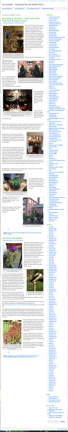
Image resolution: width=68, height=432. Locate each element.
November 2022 (52, 240)
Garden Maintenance (20, 355)
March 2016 (51, 313)
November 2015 (52, 319)
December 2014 (52, 331)
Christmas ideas (11, 232)
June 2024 (51, 233)
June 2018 (51, 284)
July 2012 (51, 370)
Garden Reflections (53, 100)
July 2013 (51, 360)
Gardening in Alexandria (54, 107)
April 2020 (51, 262)
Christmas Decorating (29, 232)
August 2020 (52, 255)
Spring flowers (52, 179)
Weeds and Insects (53, 215)
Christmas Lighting (7, 233)
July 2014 (51, 340)
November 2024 (52, 230)
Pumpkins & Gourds (53, 163)
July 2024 (51, 232)
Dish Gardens (52, 52)
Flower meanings (53, 81)
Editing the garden (53, 69)
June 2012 (51, 372)
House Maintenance (53, 133)
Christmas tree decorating (55, 39)
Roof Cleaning (52, 168)
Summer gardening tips (54, 189)
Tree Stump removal (53, 201)
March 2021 (51, 247)
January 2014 (52, 350)
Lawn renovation (35, 355)
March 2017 (51, 298)
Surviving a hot (52, 194)
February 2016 (52, 314)
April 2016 (51, 311)
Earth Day (51, 62)
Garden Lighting (52, 95)
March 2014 (51, 347)
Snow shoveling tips (53, 177)
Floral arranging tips (55, 90)
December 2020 (52, 252)
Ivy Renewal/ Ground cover (55, 140)
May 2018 (51, 286)
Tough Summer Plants (54, 199)
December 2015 (52, 318)
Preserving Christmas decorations (57, 160)
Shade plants (52, 174)
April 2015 (51, 328)
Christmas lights (53, 35)
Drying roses (52, 61)
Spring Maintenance (53, 182)
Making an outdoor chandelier (56, 145)
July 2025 (51, 227)
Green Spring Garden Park (55, 121)
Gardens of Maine (53, 116)
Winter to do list (53, 219)
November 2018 (52, 279)
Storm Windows (52, 187)
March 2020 (51, 264)
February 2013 (52, 365)
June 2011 (51, 389)
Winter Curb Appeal (53, 217)
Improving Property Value (55, 136)
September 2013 (53, 357)
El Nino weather (52, 71)
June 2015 (51, 325)
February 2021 (52, 249)
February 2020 (52, 265)
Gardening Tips (52, 115)
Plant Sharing (52, 158)
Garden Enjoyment (53, 93)
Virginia (50, 207)
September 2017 (53, 291)
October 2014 (52, 335)
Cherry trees (52, 27)
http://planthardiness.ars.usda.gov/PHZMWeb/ (16, 304)
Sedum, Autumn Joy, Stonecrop (56, 172)
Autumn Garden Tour (62, 0)
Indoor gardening (53, 138)
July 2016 (51, 306)
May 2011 (51, 390)
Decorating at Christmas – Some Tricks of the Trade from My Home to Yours (21, 19)
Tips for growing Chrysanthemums (57, 197)
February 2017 (52, 299)
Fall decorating (52, 73)
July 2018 (51, 282)
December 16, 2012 (13, 23)
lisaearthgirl (5, 23)
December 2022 (52, 238)
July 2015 (51, 323)
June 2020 (51, 259)
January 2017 (52, 301)
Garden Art (51, 86)
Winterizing (51, 221)
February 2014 (52, 348)
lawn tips (51, 143)
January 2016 (52, 316)
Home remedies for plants (55, 131)
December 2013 (52, 352)
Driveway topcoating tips (55, 56)
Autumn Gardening (53, 18)
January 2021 (52, 250)
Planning (51, 155)
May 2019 (51, 276)
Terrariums (51, 196)
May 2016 (51, 309)
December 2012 (52, 367)
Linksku (11, 431)
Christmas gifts (52, 32)
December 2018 (52, 277)
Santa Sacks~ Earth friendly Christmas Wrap (54, 410)
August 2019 (52, 272)
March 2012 (51, 377)
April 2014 (51, 345)
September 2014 (53, 336)
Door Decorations (53, 54)
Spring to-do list (53, 184)
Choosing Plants (53, 29)
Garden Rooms (52, 102)
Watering (12, 357)
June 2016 (51, 308)
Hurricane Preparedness (54, 135)
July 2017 (51, 292)
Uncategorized (18, 232)
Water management (53, 212)
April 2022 (51, 242)
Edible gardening (53, 67)
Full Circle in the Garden (12, 238)
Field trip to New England (55, 78)
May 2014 (51, 343)
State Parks (51, 185)
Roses (50, 170)
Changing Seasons (12, 355)
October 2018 (52, 281)
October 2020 (52, 254)
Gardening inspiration (54, 113)
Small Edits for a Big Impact (55, 417)
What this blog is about (33, 0)
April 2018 (51, 287)
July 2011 (51, 387)
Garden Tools (28, 355)
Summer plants (52, 190)
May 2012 (51, 374)
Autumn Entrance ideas (54, 17)
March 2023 (51, 237)
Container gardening (54, 47)
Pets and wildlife (53, 153)
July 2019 (51, 274)
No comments (21, 23)
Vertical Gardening (53, 206)
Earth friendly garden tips (55, 66)
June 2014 (51, 341)
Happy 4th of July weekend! (55, 415)
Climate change (52, 42)
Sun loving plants (53, 192)
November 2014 (52, 333)
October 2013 (52, 355)
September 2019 (53, 270)
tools (34, 357)
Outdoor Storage (53, 152)
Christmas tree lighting (54, 40)
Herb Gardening (52, 126)
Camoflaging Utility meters (55, 24)
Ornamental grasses (53, 150)
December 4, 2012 (13, 240)
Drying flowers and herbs (55, 59)
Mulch (50, 148)
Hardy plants (52, 123)
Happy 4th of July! (53, 408)
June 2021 (51, 245)
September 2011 (53, 384)
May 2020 (51, 260)
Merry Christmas (53, 147)
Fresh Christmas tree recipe (55, 83)
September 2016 (53, 304)
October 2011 (52, 382)
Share (13, 229)
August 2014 (52, 338)
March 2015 (51, 330)
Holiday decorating (53, 130)
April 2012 (51, 375)
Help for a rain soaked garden (56, 125)
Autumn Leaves (52, 20)
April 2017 (51, 296)
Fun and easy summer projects (56, 84)
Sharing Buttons (4, 431)
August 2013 (52, 358)
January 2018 (52, 289)
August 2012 (52, 368)
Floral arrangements (53, 79)
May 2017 (51, 294)
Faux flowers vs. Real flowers (56, 76)
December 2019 (52, 267)
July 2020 (51, 257)
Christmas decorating (54, 30)
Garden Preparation (53, 98)
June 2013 (51, 362)
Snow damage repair (53, 175)
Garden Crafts (52, 88)
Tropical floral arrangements (55, 202)
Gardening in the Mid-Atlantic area (57, 108)
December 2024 (52, 228)
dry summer (51, 57)
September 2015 (53, 321)
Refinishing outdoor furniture (56, 167)
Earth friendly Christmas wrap (56, 64)
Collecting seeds (53, 46)
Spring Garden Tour (53, 0)
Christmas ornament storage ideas (57, 37)
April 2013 (51, 363)
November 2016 (52, 303)
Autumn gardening (21, 357)
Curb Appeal (52, 49)
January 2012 (52, 380)
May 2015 (51, 326)
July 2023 (51, 235)
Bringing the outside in (54, 22)
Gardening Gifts (52, 105)
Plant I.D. (51, 157)
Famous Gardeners (53, 74)
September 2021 (53, 243)
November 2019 (52, 269)
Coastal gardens (53, 44)
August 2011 (52, 385)
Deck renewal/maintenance (55, 51)
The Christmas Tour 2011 (44, 0)
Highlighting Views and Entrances (57, 128)
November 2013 (52, 353)
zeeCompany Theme (62, 429)
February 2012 (52, 379)
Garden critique (52, 91)
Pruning (50, 162)
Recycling (51, 165)
